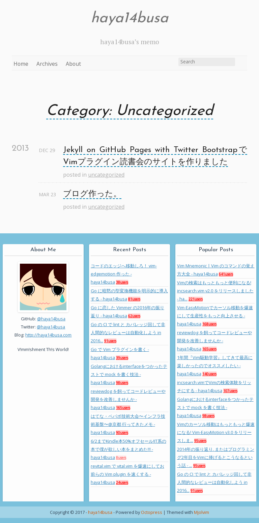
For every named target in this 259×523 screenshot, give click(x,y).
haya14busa (129, 18)
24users (122, 482)
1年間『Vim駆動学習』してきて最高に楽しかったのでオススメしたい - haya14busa (215, 365)
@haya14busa (51, 319)
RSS (242, 63)
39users (122, 357)
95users (200, 440)
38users (122, 282)
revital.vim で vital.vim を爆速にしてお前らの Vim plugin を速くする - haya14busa (127, 474)
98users (122, 382)
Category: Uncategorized (129, 111)
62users (134, 316)
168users (209, 324)
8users (121, 457)
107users (230, 390)
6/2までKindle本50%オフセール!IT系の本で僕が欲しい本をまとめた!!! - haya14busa (128, 449)
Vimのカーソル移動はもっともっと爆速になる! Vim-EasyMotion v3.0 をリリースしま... (216, 432)
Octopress (151, 512)
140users (209, 374)
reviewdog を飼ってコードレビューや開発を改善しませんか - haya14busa (128, 399)
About (73, 63)
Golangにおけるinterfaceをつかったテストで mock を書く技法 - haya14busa (129, 374)
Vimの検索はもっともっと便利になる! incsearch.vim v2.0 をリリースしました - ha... (215, 291)
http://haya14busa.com (48, 335)
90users (122, 432)
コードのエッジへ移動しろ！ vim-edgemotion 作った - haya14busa (124, 274)
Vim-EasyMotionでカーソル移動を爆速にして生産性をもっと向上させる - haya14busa (215, 315)
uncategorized (106, 174)
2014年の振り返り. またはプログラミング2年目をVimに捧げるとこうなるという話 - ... (215, 457)
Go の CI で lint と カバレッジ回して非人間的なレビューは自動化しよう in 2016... (128, 332)
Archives (47, 63)
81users (134, 299)
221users (196, 299)
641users (226, 274)
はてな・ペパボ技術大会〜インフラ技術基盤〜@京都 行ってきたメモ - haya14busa (128, 424)
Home (20, 63)
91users (110, 341)
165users (123, 407)
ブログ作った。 (92, 194)
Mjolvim (201, 512)
